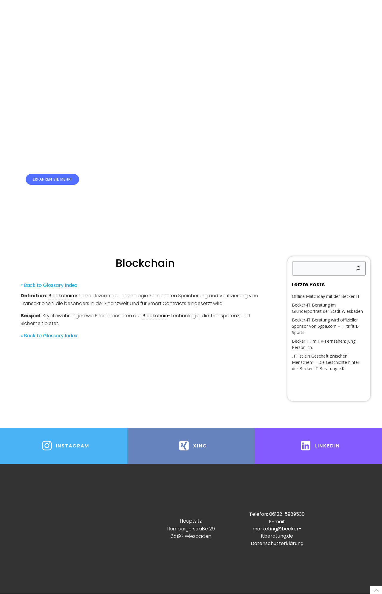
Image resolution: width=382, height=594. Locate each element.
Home (90, 18)
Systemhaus (128, 18)
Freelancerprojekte (287, 18)
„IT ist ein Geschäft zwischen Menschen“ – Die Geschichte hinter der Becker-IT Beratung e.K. (325, 362)
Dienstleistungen (232, 18)
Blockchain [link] (61, 296)
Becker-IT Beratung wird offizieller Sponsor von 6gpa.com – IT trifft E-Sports (326, 326)
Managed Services (178, 18)
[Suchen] (358, 269)
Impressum (336, 18)
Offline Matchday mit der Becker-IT (326, 296)
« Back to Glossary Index (49, 285)
